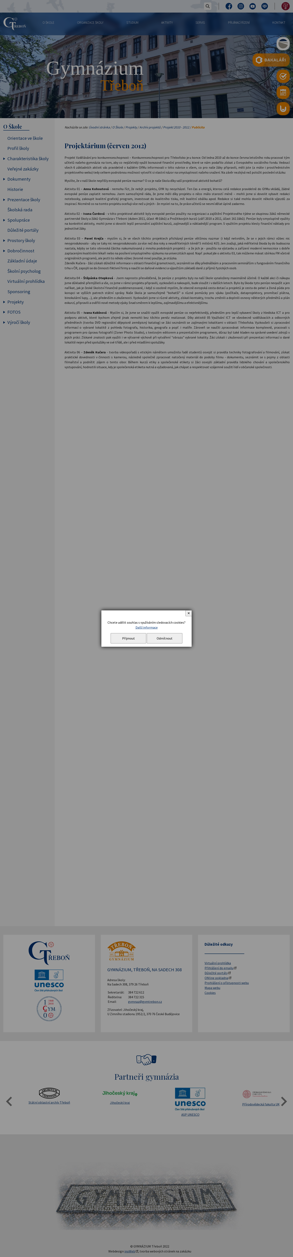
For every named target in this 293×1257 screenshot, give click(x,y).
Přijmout (128, 638)
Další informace (146, 627)
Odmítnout (165, 638)
